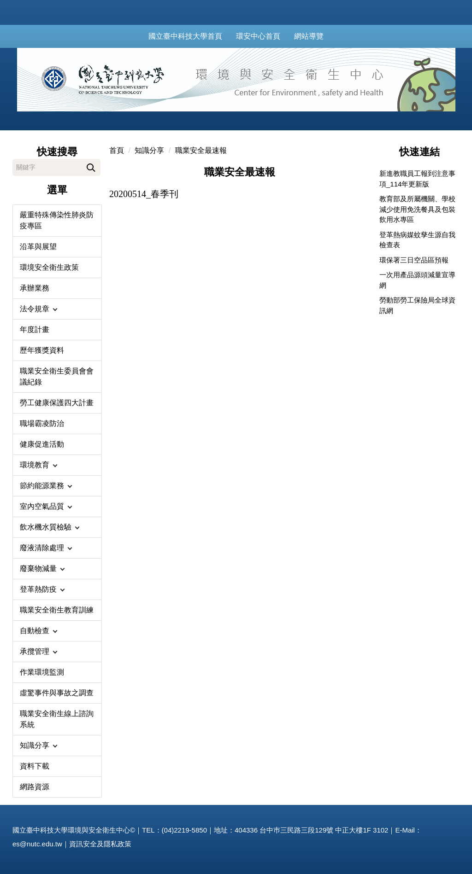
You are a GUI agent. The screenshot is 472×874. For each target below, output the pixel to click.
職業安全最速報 (201, 150)
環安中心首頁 (268, 36)
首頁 (116, 150)
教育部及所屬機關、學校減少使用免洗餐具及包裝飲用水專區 (417, 209)
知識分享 (149, 150)
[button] (57, 309)
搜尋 (91, 166)
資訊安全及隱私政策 (100, 844)
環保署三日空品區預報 (413, 260)
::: (141, 36)
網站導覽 (319, 36)
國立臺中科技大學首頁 (195, 36)
